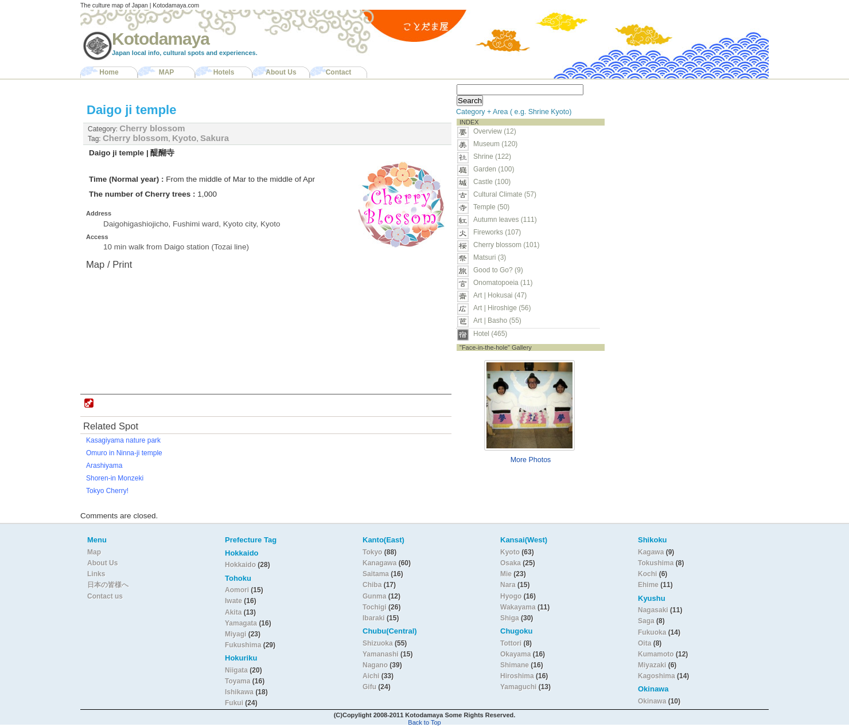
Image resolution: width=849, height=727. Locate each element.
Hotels (224, 72)
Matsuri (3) (489, 257)
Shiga (509, 618)
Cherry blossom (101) (506, 245)
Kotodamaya (160, 38)
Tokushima (655, 563)
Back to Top (424, 722)
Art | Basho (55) (497, 320)
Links (96, 574)
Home (108, 72)
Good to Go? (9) (498, 270)
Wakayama (518, 607)
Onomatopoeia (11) (502, 283)
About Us (281, 72)
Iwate (233, 601)
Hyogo (510, 596)
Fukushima (244, 645)
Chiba (372, 585)
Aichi (371, 676)
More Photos (531, 460)
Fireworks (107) (497, 232)
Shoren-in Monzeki (114, 478)
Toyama (237, 681)
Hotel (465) (490, 334)
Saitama (376, 574)
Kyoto (184, 138)
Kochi (647, 574)
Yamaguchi (518, 687)
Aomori (238, 590)
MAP (166, 72)
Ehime (648, 585)
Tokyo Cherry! (107, 491)
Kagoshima (656, 676)
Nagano (376, 665)
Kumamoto (656, 654)
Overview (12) (494, 131)
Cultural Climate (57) (504, 194)
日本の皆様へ (107, 585)
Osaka (510, 563)
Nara (508, 585)
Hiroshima (517, 676)
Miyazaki (652, 665)
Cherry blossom (152, 128)
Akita (234, 612)
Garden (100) (493, 169)
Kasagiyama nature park (123, 440)
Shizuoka (378, 643)
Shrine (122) (492, 157)
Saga (646, 621)
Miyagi (236, 634)
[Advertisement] (681, 152)
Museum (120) (498, 144)
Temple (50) (491, 207)
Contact (339, 72)
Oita (644, 643)
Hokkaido (240, 565)
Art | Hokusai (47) (500, 295)
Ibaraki (374, 618)
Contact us (105, 596)
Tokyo (373, 552)
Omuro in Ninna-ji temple (124, 453)
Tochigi (375, 607)
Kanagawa (379, 563)
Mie (506, 574)
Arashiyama (104, 466)
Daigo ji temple (131, 110)
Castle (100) (492, 182)
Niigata (236, 670)
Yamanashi (381, 654)
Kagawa (651, 552)
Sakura (214, 138)
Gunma (374, 596)
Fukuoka (652, 632)
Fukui (235, 703)
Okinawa (652, 701)
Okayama (515, 654)
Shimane (514, 665)
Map (94, 552)
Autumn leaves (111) (505, 220)
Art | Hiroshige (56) (502, 308)
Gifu (369, 687)
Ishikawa (240, 692)
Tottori (510, 643)
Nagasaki (653, 610)
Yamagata (242, 623)
